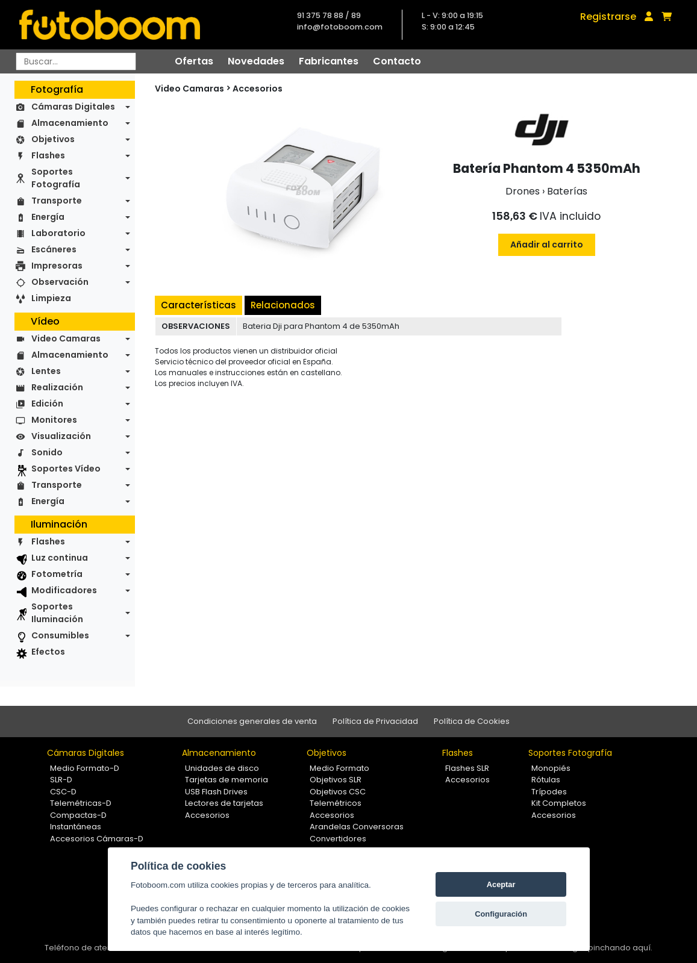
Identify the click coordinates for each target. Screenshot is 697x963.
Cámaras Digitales (73, 107)
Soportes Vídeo (66, 469)
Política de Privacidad (375, 721)
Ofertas (194, 61)
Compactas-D (78, 815)
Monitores (54, 420)
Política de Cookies (472, 721)
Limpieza (51, 298)
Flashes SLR (467, 768)
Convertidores (338, 838)
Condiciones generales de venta (252, 721)
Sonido (47, 452)
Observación (60, 282)
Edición (47, 403)
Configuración (501, 913)
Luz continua (59, 558)
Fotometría (57, 574)
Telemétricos (335, 803)
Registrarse (608, 16)
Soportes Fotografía (55, 178)
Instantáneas (75, 826)
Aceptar (501, 884)
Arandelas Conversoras (357, 826)
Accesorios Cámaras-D (96, 838)
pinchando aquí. (620, 947)
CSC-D (63, 791)
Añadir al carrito (546, 244)
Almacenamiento (69, 123)
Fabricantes (328, 61)
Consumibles (60, 635)
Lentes (46, 371)
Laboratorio (58, 233)
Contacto (397, 61)
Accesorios (258, 89)
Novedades (256, 61)
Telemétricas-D (80, 803)
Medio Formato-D (84, 768)
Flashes (48, 155)
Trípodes (549, 791)
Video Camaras (66, 338)
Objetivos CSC (338, 791)
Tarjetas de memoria (226, 779)
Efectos (48, 652)
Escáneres (54, 249)
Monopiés (550, 768)
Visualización (61, 436)
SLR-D (61, 779)
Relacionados (283, 305)
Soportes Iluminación (57, 612)
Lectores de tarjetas (224, 803)
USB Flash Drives (216, 791)
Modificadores (64, 590)
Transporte (56, 201)
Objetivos (53, 139)
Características (198, 305)
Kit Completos (558, 803)
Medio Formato (339, 768)
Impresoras (57, 266)
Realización (57, 387)
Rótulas (545, 779)
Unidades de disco (222, 768)
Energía (47, 217)
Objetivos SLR (335, 779)
